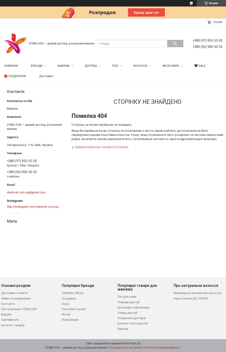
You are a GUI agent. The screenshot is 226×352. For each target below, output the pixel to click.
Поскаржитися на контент (126, 347)
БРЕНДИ (36, 65)
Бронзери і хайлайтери (134, 307)
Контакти (8, 303)
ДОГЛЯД (91, 65)
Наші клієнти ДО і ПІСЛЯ (191, 298)
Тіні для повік (127, 296)
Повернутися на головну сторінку (101, 147)
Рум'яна (123, 329)
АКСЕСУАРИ (170, 65)
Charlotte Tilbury (72, 293)
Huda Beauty (70, 319)
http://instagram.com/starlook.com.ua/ (33, 206)
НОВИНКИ (11, 65)
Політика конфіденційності (163, 347)
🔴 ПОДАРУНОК (15, 76)
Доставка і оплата (14, 293)
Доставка (46, 76)
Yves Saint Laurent (74, 309)
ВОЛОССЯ (140, 65)
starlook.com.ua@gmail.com (26, 192)
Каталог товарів (13, 325)
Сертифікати (10, 319)
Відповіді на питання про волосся (197, 293)
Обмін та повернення (16, 298)
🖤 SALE (200, 65)
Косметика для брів (132, 318)
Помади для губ (129, 302)
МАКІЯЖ (63, 65)
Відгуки (6, 314)
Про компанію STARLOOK (19, 309)
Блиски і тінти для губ (133, 323)
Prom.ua (135, 343)
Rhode (66, 314)
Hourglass (69, 298)
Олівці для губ (127, 312)
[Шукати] (175, 43)
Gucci (65, 303)
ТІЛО (115, 65)
